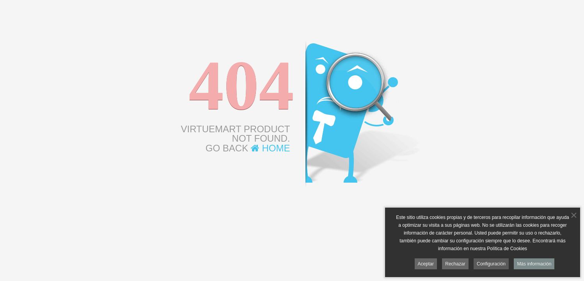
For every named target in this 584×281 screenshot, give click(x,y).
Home (270, 148)
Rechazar (455, 264)
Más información (534, 264)
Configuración (491, 264)
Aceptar (426, 264)
